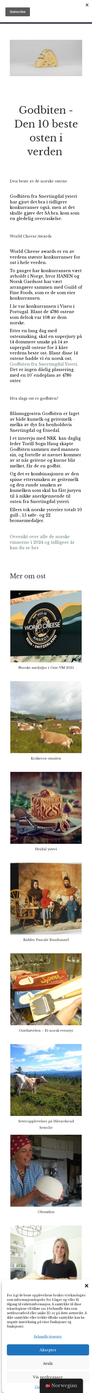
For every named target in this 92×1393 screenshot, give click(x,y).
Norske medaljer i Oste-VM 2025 (46, 668)
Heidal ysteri (46, 849)
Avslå (48, 1363)
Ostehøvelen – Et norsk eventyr (46, 1030)
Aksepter (47, 1350)
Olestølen (46, 1212)
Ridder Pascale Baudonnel (46, 940)
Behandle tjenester (48, 1336)
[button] (86, 1285)
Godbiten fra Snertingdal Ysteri (43, 364)
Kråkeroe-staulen (46, 758)
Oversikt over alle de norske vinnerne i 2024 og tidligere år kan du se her (42, 542)
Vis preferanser (48, 1377)
